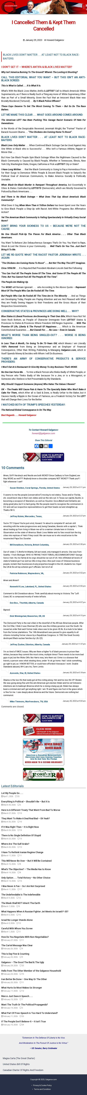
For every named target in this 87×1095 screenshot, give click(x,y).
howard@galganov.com (43, 433)
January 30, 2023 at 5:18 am (74, 673)
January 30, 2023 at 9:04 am (74, 701)
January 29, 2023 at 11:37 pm (74, 644)
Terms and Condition (42, 1089)
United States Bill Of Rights (16, 1064)
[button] (84, 7)
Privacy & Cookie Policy (42, 1085)
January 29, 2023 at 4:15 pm (74, 615)
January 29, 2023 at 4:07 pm (74, 602)
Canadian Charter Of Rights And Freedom (23, 1070)
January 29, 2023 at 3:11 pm (74, 487)
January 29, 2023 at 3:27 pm (74, 516)
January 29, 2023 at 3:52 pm (74, 573)
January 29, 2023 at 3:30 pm (74, 544)
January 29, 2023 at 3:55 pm (74, 586)
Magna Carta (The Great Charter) (19, 1058)
